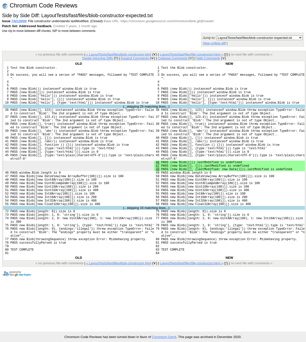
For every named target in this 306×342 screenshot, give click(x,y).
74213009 (18, 21)
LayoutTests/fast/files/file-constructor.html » (191, 54)
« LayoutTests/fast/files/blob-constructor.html (118, 54)
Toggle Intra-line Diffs (97, 58)
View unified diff (214, 43)
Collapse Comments (172, 58)
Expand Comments (135, 58)
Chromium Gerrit (164, 337)
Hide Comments (208, 58)
